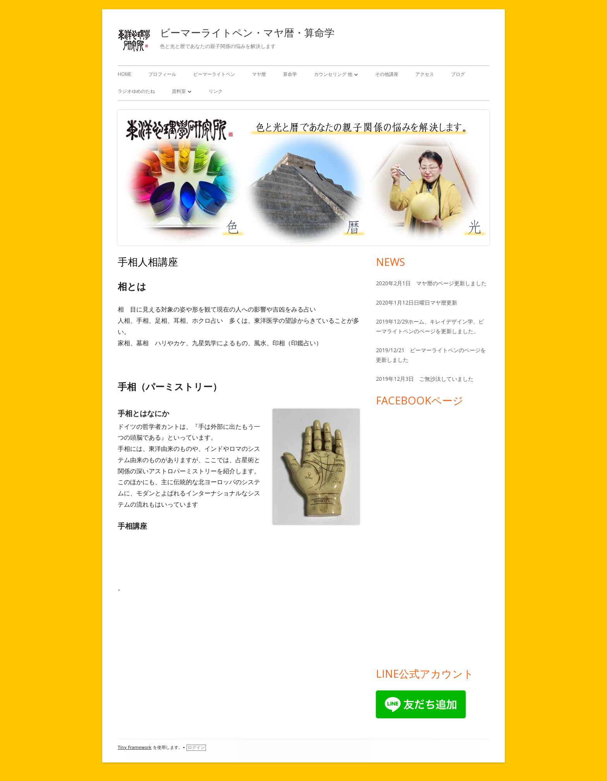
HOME (124, 74)
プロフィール (162, 74)
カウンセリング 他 (333, 74)
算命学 (290, 74)
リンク (216, 91)
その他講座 (386, 74)
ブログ (458, 74)
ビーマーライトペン (214, 74)
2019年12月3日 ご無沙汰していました (424, 378)
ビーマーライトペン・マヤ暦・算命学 (247, 32)
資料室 (179, 91)
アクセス (424, 74)
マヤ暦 (259, 74)
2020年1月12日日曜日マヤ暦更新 (416, 302)
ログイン (196, 747)
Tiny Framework (134, 747)
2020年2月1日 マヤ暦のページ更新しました (431, 283)
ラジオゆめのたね (136, 91)
